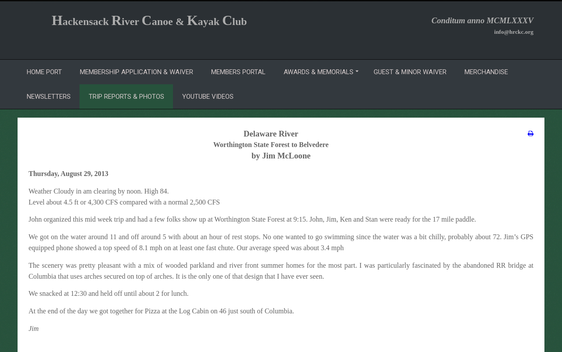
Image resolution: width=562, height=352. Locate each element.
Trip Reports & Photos (126, 97)
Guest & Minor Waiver (410, 72)
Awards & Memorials (318, 72)
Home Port (44, 72)
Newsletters (49, 97)
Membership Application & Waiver (136, 72)
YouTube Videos (208, 97)
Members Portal (238, 72)
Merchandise (486, 72)
